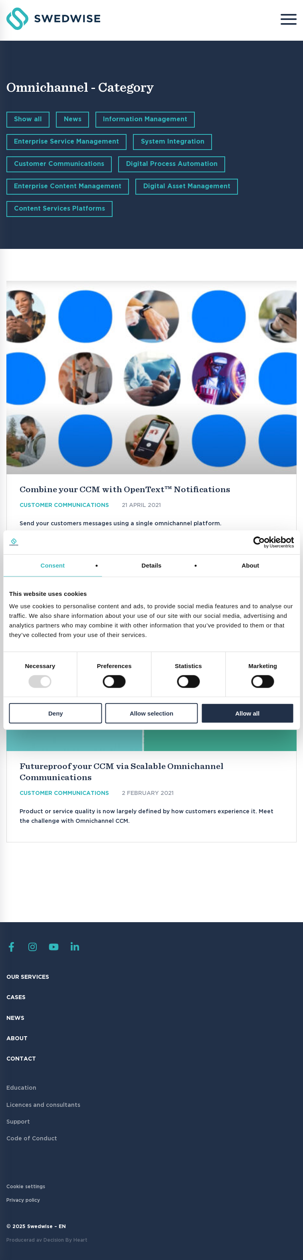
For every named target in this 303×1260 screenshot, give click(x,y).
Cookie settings (25, 1187)
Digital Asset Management (186, 186)
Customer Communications (59, 164)
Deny (55, 713)
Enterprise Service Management (66, 142)
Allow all (247, 713)
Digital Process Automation (172, 164)
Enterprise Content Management (67, 186)
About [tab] (250, 565)
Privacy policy (23, 1200)
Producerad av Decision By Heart (46, 1240)
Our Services (27, 977)
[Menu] (283, 20)
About (17, 1038)
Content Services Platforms (59, 209)
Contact (21, 1059)
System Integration (172, 142)
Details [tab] (152, 565)
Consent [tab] (52, 565)
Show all (28, 119)
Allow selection (151, 713)
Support (18, 1122)
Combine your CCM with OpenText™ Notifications (125, 489)
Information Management (145, 119)
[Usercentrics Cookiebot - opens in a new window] (259, 542)
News (72, 119)
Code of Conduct (31, 1139)
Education (21, 1088)
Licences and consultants (43, 1105)
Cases (16, 997)
